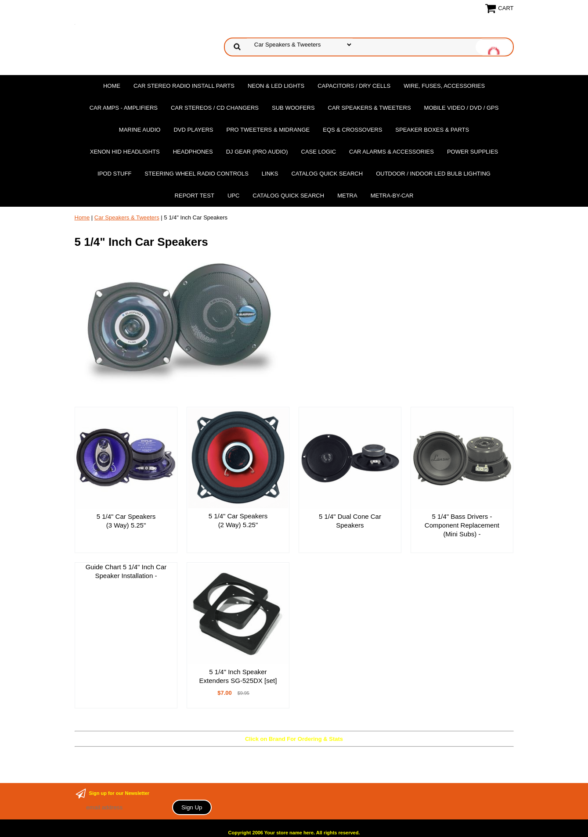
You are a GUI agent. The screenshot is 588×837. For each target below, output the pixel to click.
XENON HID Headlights (125, 151)
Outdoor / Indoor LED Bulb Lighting (433, 173)
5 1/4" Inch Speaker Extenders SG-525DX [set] (238, 676)
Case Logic (318, 151)
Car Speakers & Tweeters (369, 107)
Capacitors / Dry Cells (353, 86)
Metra (347, 195)
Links (270, 173)
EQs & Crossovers (352, 129)
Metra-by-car (392, 195)
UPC (233, 195)
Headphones (193, 151)
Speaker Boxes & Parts (432, 129)
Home (111, 86)
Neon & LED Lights (276, 86)
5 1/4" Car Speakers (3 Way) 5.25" (126, 521)
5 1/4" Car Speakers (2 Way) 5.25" (238, 520)
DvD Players (193, 129)
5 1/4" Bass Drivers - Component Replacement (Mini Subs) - (462, 525)
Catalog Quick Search (327, 173)
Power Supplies (472, 151)
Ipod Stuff (114, 173)
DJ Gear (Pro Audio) (257, 151)
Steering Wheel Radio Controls (196, 173)
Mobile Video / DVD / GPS (461, 107)
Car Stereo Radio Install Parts (183, 86)
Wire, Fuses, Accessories (444, 86)
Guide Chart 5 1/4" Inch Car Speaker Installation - (126, 571)
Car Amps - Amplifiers (124, 107)
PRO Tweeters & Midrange (268, 129)
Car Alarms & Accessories (391, 151)
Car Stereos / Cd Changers (215, 107)
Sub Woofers (293, 107)
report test (194, 195)
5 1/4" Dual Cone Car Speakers (350, 521)
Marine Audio (140, 129)
